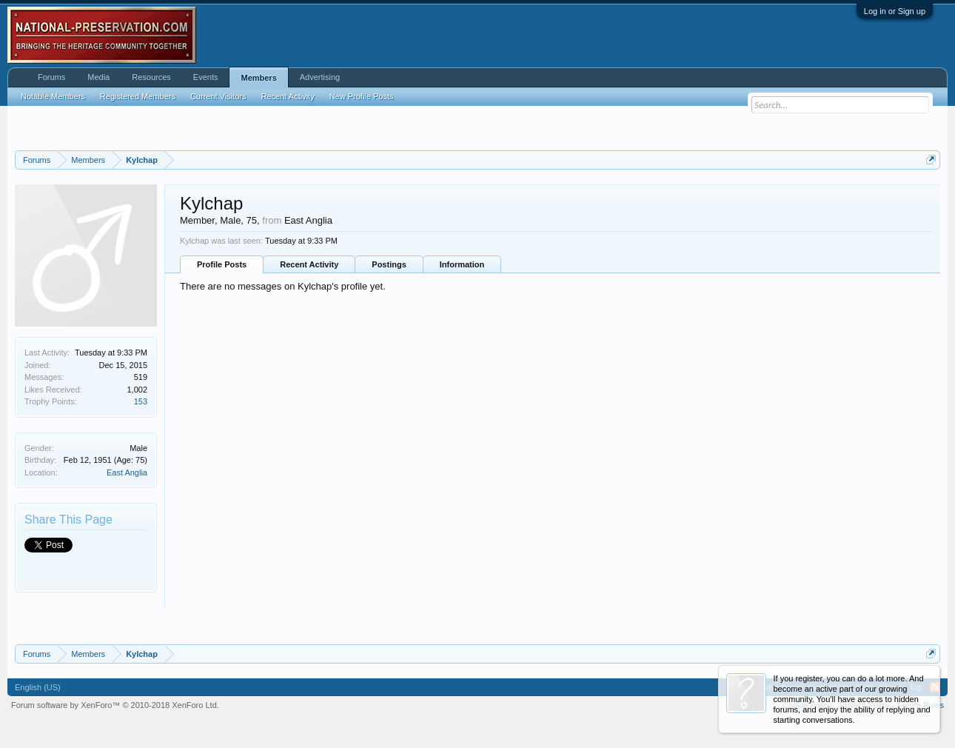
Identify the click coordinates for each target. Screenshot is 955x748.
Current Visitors (218, 96)
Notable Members (53, 96)
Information (462, 264)
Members (258, 77)
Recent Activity (309, 264)
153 (140, 401)
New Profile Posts (361, 96)
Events (205, 77)
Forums (51, 77)
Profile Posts (222, 264)
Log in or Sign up (894, 11)
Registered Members (137, 96)
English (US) (38, 687)
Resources (151, 77)
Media (98, 77)
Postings (389, 264)
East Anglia (127, 472)
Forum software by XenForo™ (115, 705)
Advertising (320, 77)
